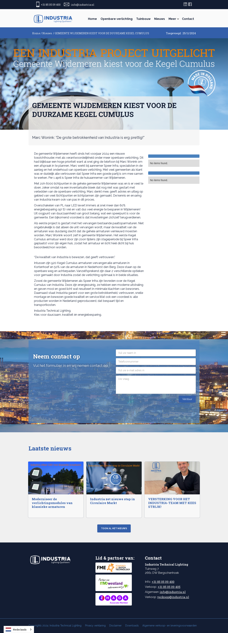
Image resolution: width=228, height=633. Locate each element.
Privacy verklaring (95, 625)
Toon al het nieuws (114, 528)
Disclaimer (115, 625)
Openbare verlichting (117, 19)
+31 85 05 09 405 (169, 587)
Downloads (132, 625)
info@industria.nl (173, 592)
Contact (188, 19)
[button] (173, 18)
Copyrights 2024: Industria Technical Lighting (55, 625)
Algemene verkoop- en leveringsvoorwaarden (169, 625)
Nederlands (16, 629)
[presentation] (143, 403)
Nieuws (159, 19)
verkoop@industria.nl (173, 597)
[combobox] (19, 629)
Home (92, 19)
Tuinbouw (143, 19)
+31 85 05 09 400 (163, 582)
